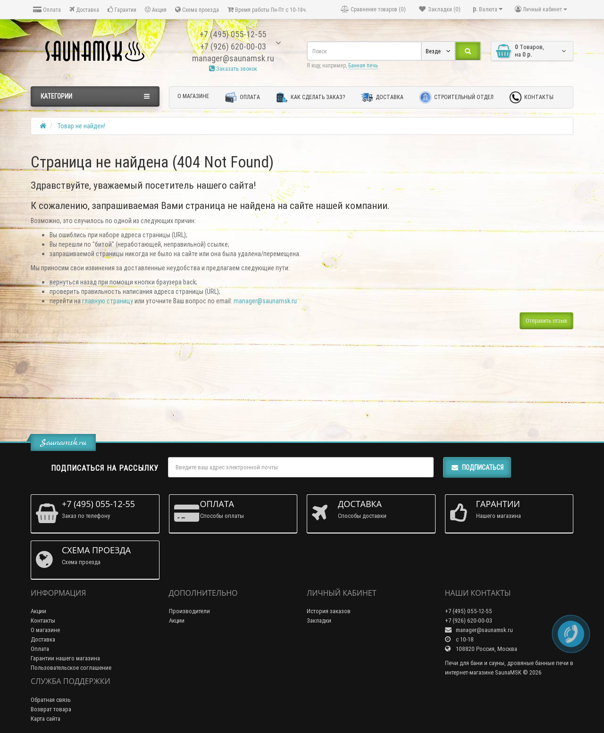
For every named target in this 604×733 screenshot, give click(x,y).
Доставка (84, 9)
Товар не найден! (81, 126)
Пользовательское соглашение (71, 668)
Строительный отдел (456, 97)
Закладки (319, 620)
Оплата (47, 9)
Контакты (532, 97)
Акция (156, 9)
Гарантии (122, 9)
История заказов (329, 611)
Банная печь (363, 65)
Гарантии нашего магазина (65, 658)
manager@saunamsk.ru (265, 301)
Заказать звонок (233, 68)
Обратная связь (51, 700)
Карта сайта (45, 719)
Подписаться (477, 467)
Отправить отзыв (546, 320)
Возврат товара (51, 709)
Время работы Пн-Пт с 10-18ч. (267, 9)
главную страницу (107, 301)
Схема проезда (197, 9)
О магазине (193, 96)
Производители (189, 611)
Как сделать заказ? (310, 97)
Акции (38, 611)
